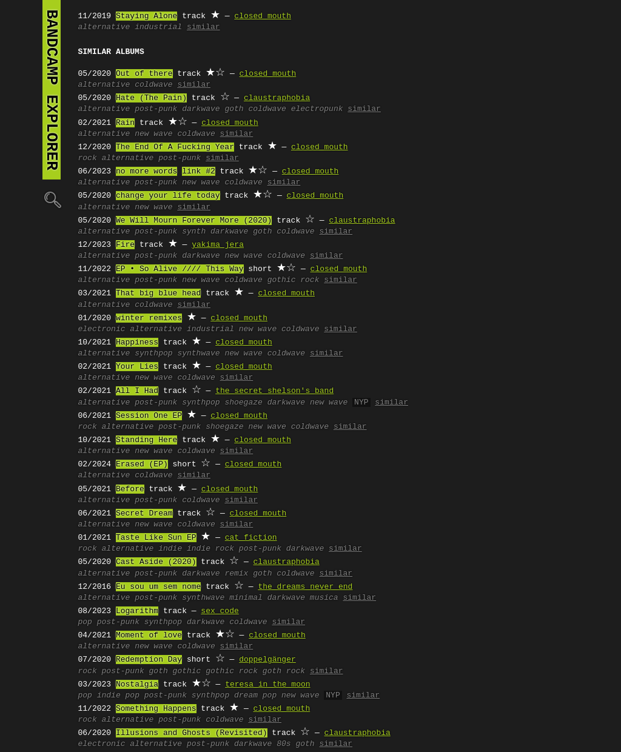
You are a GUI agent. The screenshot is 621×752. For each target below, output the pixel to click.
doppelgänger (267, 659)
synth (194, 231)
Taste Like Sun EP (156, 537)
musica (324, 598)
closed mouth (262, 16)
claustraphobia (277, 98)
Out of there (144, 74)
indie (170, 548)
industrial (158, 27)
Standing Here (146, 440)
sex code (219, 611)
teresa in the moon (267, 684)
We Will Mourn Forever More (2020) (194, 220)
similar (203, 27)
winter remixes (149, 318)
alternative (104, 27)
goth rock (284, 671)
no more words (146, 171)
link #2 (198, 171)
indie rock (210, 548)
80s (283, 744)
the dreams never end (305, 587)
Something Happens (156, 708)
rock (87, 158)
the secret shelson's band (274, 391)
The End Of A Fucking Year (175, 147)
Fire (125, 245)
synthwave (198, 353)
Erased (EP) (142, 464)
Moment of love (149, 635)
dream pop (255, 695)
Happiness (137, 342)
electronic (102, 329)
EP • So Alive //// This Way (180, 269)
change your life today (168, 195)
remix (236, 573)
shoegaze (243, 402)
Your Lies (137, 366)
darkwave (201, 109)
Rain (125, 123)
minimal (246, 598)
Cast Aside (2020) (156, 562)
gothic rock (293, 280)
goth (233, 109)
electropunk (317, 109)
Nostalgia (137, 684)
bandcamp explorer (51, 90)
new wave (153, 134)
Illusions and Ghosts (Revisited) (191, 733)
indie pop (118, 695)
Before (130, 489)
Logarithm (137, 611)
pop (85, 622)
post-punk (156, 109)
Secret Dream (144, 513)
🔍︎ (51, 199)
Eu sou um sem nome (158, 587)
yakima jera (218, 245)
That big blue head (158, 293)
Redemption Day (149, 659)
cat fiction (251, 537)
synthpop (153, 353)
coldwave (153, 84)
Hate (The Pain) (151, 98)
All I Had (137, 391)
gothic (187, 671)
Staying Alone (146, 16)
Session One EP (149, 416)
